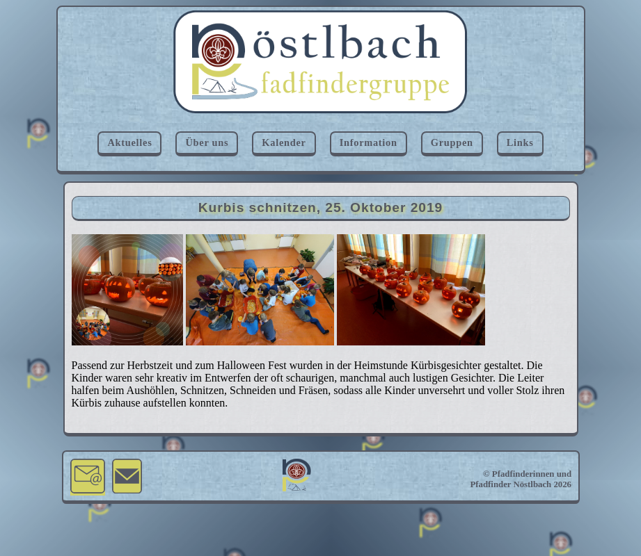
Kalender (284, 142)
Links (520, 142)
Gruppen (452, 142)
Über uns (206, 142)
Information (368, 142)
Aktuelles (129, 142)
